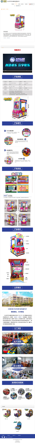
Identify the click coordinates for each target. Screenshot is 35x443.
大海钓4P (17, 431)
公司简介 (8, 435)
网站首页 (3, 9)
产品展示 (7, 9)
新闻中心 (22, 3)
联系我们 (26, 3)
